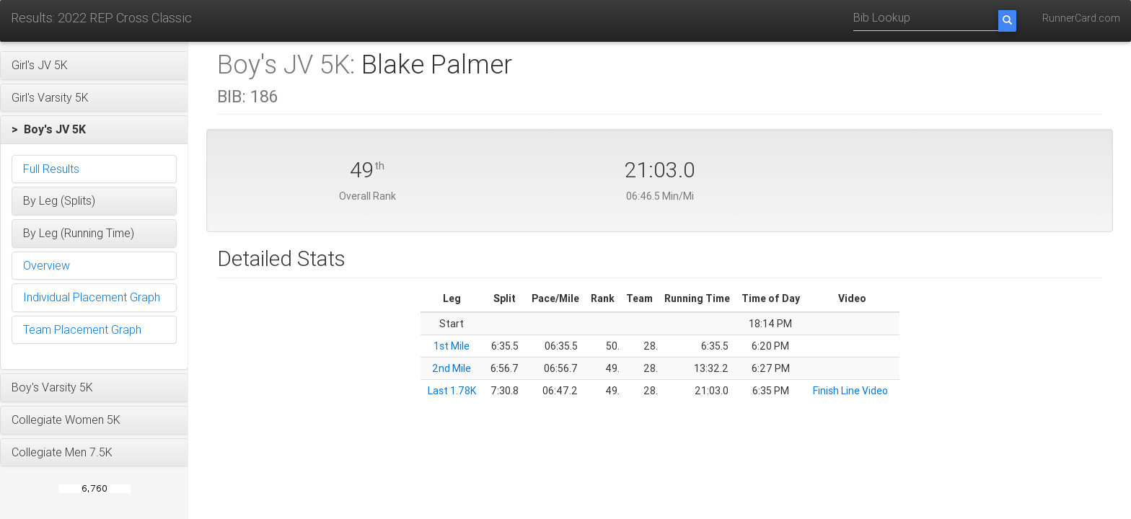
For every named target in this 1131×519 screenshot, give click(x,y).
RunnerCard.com (1081, 18)
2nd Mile (451, 368)
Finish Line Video (850, 390)
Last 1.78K (452, 390)
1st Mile (452, 346)
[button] (94, 65)
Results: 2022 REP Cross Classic (101, 17)
